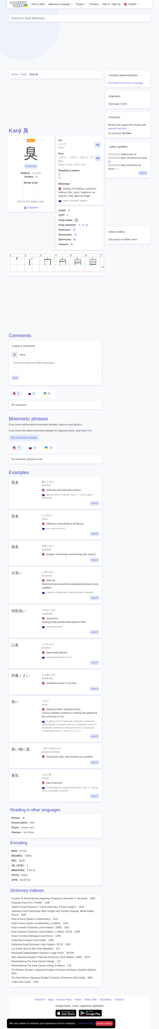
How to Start (38, 4)
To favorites (30, 166)
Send (15, 378)
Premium (94, 4)
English (130, 4)
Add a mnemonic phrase (24, 437)
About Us (40, 999)
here (89, 430)
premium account (117, 128)
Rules (78, 999)
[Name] (58, 355)
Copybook (31, 207)
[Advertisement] (55, 103)
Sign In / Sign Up (111, 4)
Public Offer (90, 999)
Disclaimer (105, 999)
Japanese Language (59, 4)
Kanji (23, 74)
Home (14, 74)
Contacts (119, 999)
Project (80, 4)
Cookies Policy (86, 1023)
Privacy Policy (64, 999)
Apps (51, 999)
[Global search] (79, 18)
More (143, 173)
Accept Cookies (104, 1023)
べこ (117, 169)
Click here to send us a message (125, 83)
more (94, 503)
